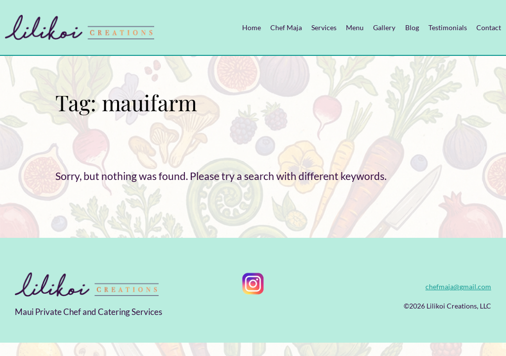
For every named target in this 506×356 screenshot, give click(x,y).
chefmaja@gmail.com (458, 286)
